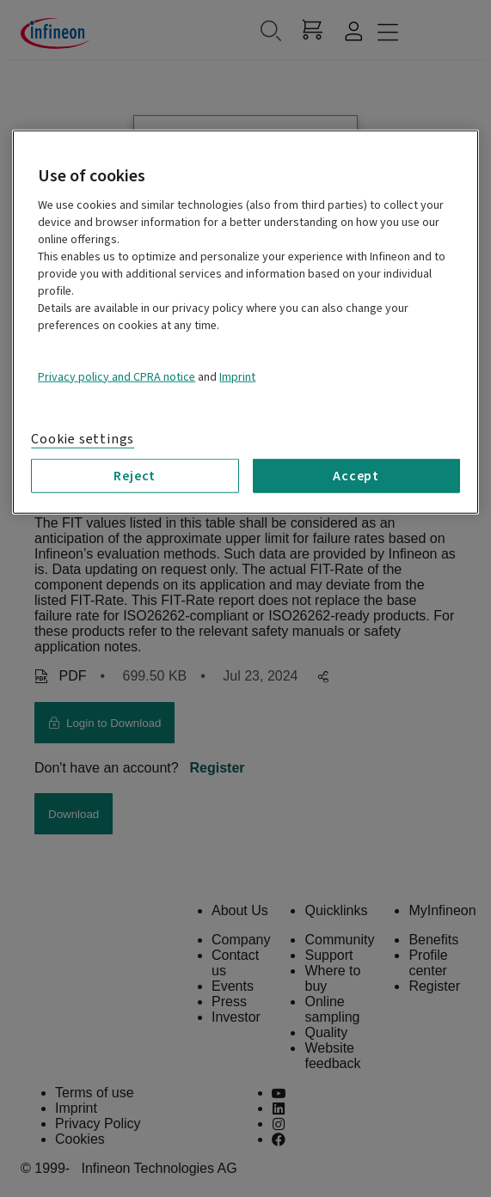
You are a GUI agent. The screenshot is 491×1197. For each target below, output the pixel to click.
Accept (356, 476)
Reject (135, 476)
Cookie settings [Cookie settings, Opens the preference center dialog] (82, 439)
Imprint (237, 377)
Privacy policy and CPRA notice (116, 377)
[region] (245, 322)
